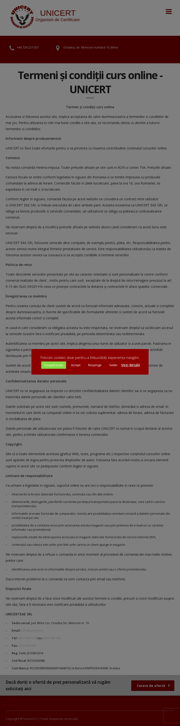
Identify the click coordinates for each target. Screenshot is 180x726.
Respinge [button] (94, 365)
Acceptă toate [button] (53, 365)
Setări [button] (113, 365)
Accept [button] (75, 365)
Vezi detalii (130, 364)
